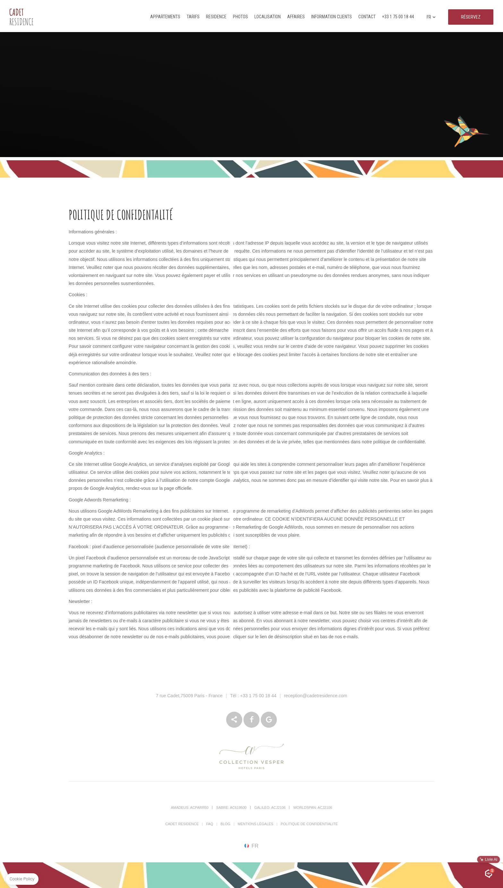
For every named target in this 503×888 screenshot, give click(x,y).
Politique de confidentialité (309, 824)
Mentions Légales (255, 824)
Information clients (331, 16)
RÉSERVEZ (471, 17)
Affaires (296, 16)
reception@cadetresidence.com (315, 695)
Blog (225, 824)
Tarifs (193, 16)
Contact (367, 16)
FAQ (209, 824)
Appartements (165, 16)
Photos (240, 16)
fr (431, 17)
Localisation (267, 16)
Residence (216, 16)
